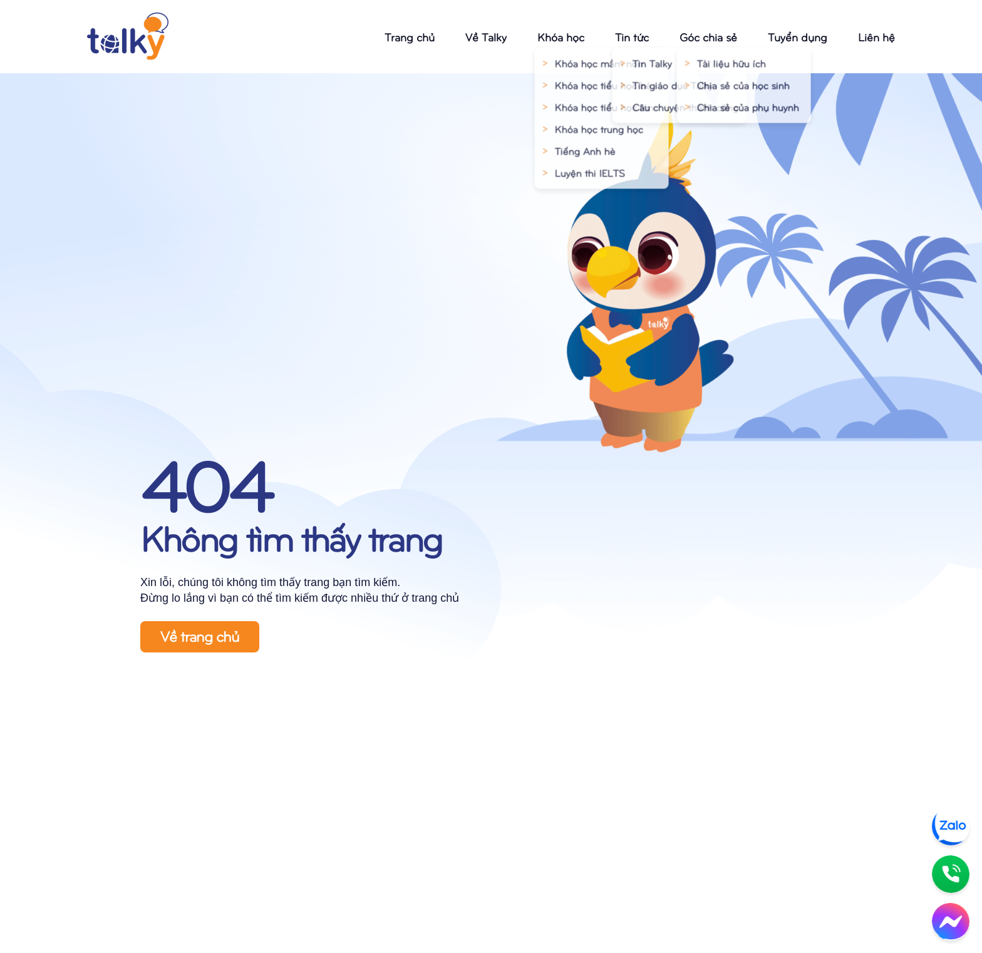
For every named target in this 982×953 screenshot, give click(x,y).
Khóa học (560, 36)
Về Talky (486, 36)
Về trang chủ (199, 635)
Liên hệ (876, 36)
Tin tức (632, 36)
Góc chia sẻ (708, 36)
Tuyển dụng (797, 36)
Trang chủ (410, 36)
